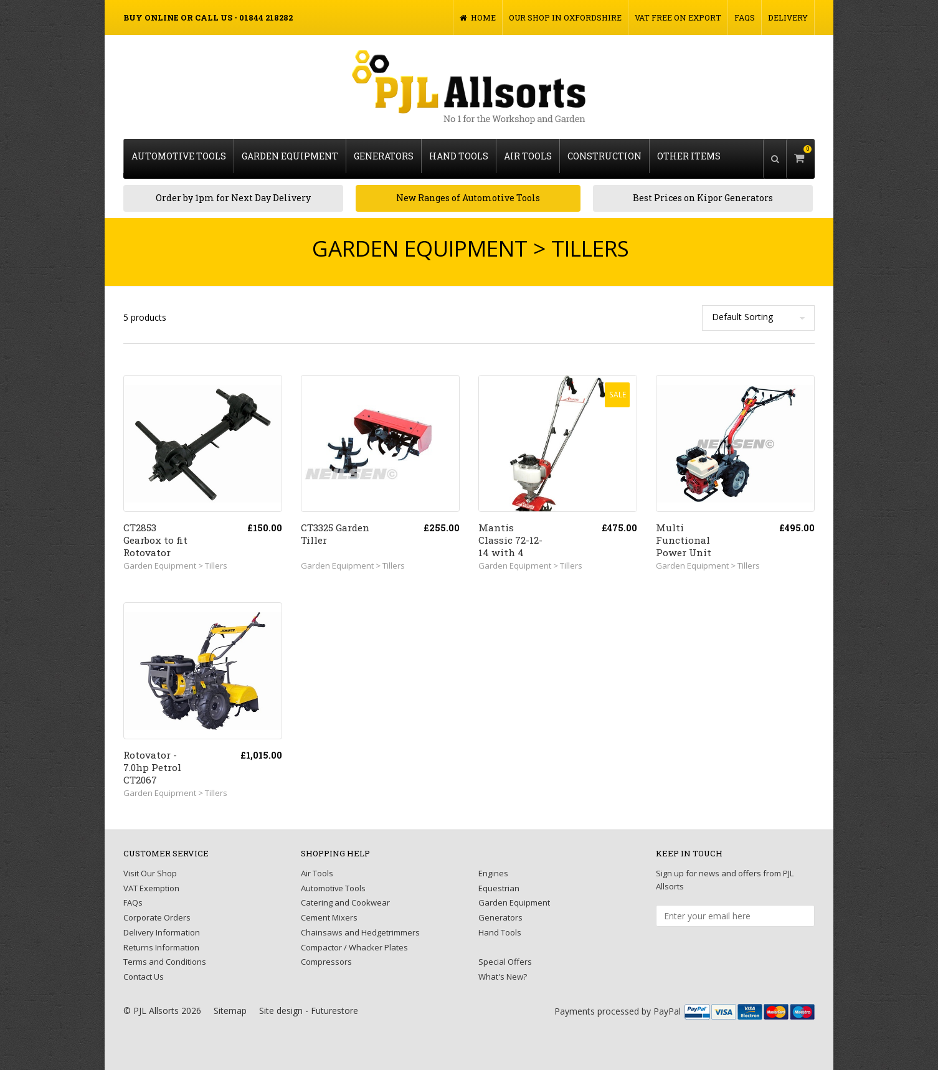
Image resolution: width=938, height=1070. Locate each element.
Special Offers (505, 953)
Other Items (689, 153)
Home (478, 17)
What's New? (502, 968)
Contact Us (143, 968)
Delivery (788, 17)
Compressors (326, 953)
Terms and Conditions (164, 953)
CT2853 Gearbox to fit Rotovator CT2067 (155, 538)
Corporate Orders (157, 909)
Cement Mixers (329, 909)
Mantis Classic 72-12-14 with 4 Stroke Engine (512, 538)
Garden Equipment (290, 153)
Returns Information (161, 939)
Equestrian (498, 880)
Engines (493, 865)
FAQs (744, 17)
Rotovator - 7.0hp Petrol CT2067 (152, 759)
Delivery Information (161, 924)
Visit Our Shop (150, 865)
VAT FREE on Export (678, 17)
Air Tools (528, 153)
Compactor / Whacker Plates (354, 939)
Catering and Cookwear (345, 894)
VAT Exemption (151, 880)
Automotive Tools (178, 153)
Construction (604, 153)
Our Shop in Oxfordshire (565, 17)
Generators (384, 153)
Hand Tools (458, 153)
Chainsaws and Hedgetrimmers (360, 924)
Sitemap (230, 1002)
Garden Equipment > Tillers (175, 557)
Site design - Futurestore (308, 1002)
